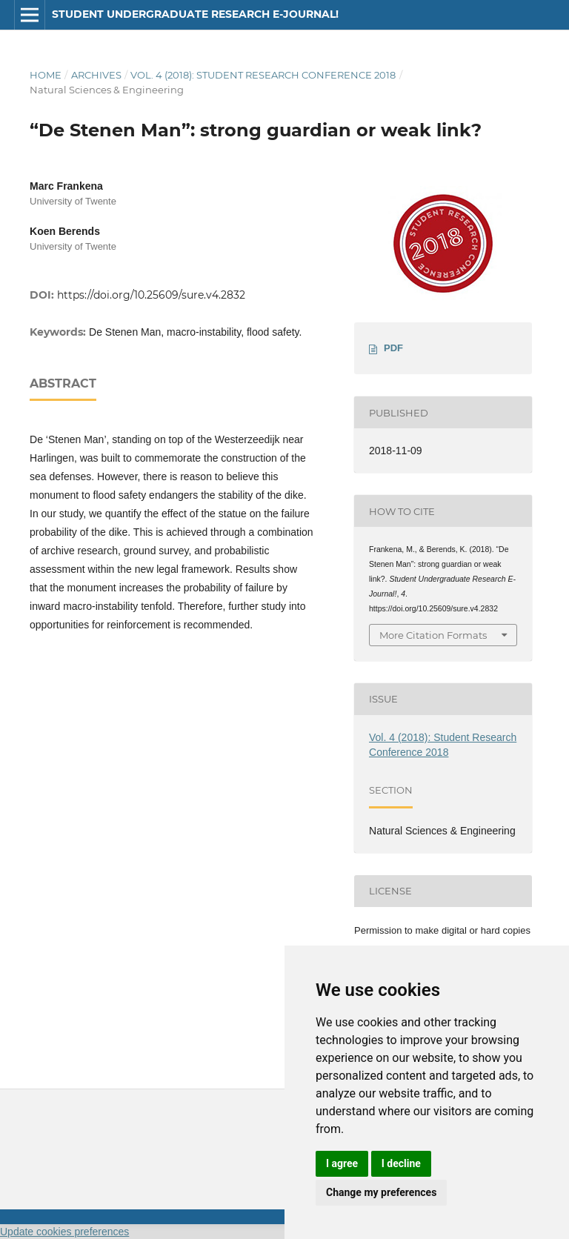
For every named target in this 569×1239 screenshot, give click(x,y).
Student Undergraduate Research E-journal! (195, 14)
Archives (96, 75)
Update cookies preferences (64, 1232)
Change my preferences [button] (381, 1192)
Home (45, 75)
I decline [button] (401, 1163)
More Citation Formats (433, 635)
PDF (393, 347)
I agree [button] (342, 1163)
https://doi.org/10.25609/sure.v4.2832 (151, 295)
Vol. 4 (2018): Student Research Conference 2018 (263, 75)
